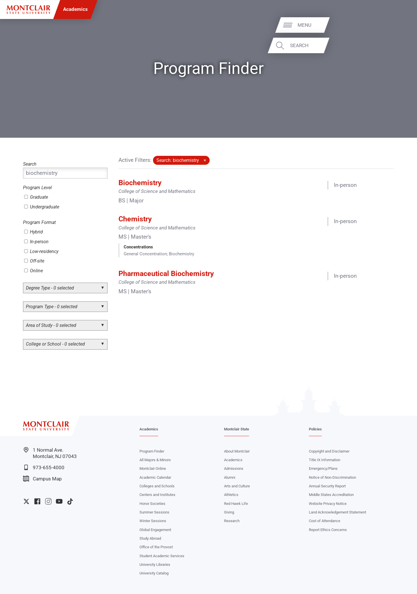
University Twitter (26, 501)
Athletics (231, 495)
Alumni (229, 477)
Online (33, 270)
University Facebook (37, 501)
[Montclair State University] (28, 9)
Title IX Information (324, 460)
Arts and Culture (237, 486)
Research (232, 521)
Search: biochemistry (177, 160)
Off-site (34, 261)
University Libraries (154, 564)
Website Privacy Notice (328, 503)
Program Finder (151, 451)
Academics (75, 9)
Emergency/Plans (323, 468)
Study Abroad (150, 538)
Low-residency (41, 251)
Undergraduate (41, 207)
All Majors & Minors (155, 460)
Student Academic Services (161, 556)
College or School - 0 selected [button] (55, 344)
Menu (398, 25)
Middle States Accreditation (331, 495)
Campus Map (42, 479)
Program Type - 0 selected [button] (51, 306)
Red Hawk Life (236, 503)
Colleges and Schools (157, 486)
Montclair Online (152, 468)
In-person (36, 241)
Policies (315, 429)
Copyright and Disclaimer (329, 451)
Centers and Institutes (157, 495)
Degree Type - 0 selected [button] (50, 288)
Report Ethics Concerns (328, 530)
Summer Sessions (154, 512)
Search (393, 45)
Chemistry (135, 218)
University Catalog (154, 573)
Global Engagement (155, 530)
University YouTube (59, 501)
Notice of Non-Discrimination (332, 477)
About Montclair (237, 451)
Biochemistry (140, 182)
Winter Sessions (152, 521)
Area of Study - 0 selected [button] (51, 325)
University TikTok (70, 501)
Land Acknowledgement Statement (337, 512)
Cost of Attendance (324, 521)
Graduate (36, 197)
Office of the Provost (156, 547)
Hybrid (33, 232)
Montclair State (236, 429)
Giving (229, 512)
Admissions (233, 468)
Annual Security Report (327, 486)
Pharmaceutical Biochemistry (166, 273)
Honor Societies (152, 503)
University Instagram (48, 501)
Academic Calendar (155, 477)
